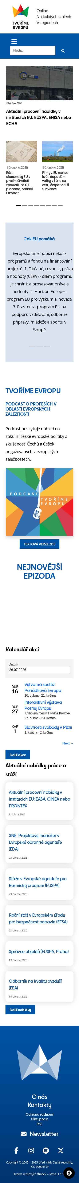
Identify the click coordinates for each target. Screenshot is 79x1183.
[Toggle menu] (14, 41)
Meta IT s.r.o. (57, 1174)
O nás (39, 1096)
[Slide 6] (48, 205)
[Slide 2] (24, 205)
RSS (39, 1123)
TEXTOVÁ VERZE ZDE (39, 544)
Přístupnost (39, 1118)
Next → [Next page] (68, 743)
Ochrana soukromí (40, 1114)
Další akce (18, 754)
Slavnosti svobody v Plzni (48, 727)
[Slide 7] (54, 205)
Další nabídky (20, 1009)
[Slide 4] (36, 205)
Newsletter (39, 1133)
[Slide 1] (18, 205)
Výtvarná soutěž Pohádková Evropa (42, 687)
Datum (13, 664)
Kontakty (40, 1104)
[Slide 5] (42, 205)
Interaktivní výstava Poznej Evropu (43, 705)
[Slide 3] (30, 205)
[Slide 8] (60, 205)
